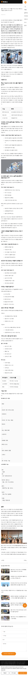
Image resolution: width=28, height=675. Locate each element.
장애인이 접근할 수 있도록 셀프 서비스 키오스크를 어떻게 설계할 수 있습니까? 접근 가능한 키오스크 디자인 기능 (19, 597)
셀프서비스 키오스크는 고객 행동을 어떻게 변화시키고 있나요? (18, 570)
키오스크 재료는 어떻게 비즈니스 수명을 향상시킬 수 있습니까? (14, 591)
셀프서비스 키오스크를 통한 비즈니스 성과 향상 (18, 617)
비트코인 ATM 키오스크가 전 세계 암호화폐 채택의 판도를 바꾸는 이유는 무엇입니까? (19, 584)
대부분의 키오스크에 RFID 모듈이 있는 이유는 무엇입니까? (19, 577)
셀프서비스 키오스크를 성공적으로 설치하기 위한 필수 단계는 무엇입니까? (19, 604)
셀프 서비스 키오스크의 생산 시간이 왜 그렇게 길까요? (19, 610)
